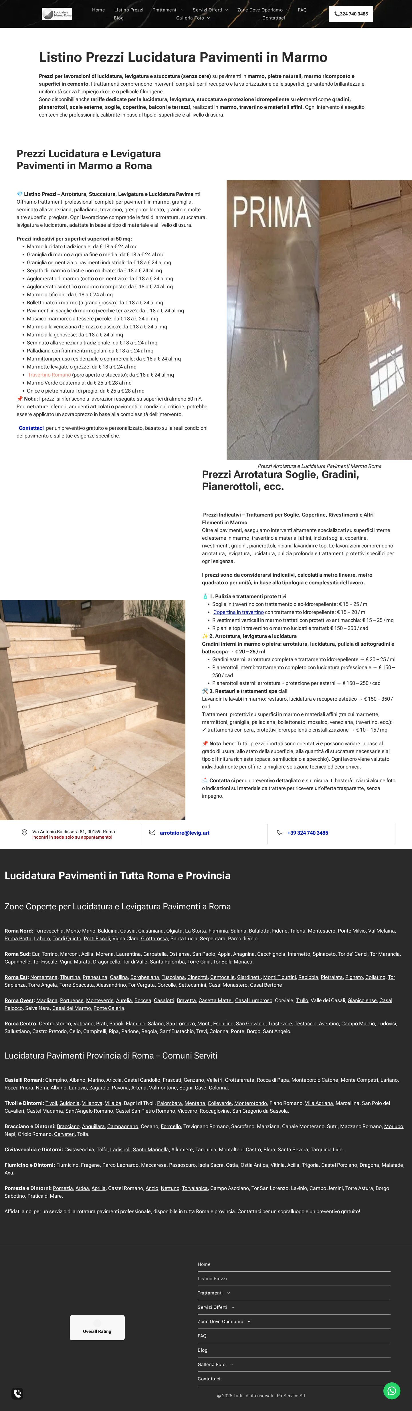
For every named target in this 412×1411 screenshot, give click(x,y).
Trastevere (280, 1023)
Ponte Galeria (109, 1008)
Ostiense (179, 954)
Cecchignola (271, 954)
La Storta (195, 931)
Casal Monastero (228, 985)
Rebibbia (308, 977)
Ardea (82, 1188)
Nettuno (170, 1188)
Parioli (116, 1023)
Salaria (238, 931)
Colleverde (220, 1103)
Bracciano (68, 1126)
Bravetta (186, 1000)
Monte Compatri (359, 1080)
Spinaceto (324, 954)
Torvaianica (195, 1188)
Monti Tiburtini (279, 977)
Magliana (47, 1000)
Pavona (120, 1088)
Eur (35, 954)
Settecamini (192, 985)
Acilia (87, 954)
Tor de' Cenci (352, 954)
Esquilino (223, 1023)
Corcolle (166, 985)
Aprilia (99, 1188)
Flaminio (135, 1023)
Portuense (72, 1000)
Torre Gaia (199, 962)
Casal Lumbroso (253, 1000)
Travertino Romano (49, 375)
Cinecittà (197, 977)
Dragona (369, 1165)
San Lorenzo (180, 1023)
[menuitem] (98, 10)
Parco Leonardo (120, 1165)
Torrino (50, 954)
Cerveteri (64, 1134)
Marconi (69, 954)
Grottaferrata (239, 1080)
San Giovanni (251, 1023)
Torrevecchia (49, 931)
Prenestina (95, 977)
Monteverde (100, 1000)
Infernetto (299, 954)
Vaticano (84, 1023)
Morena (105, 954)
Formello (171, 1126)
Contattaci (31, 428)
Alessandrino (111, 985)
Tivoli (51, 1103)
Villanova (92, 1103)
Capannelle (17, 962)
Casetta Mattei (216, 1000)
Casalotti (164, 1000)
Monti (204, 1023)
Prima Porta (18, 938)
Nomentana (44, 977)
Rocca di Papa (273, 1080)
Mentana (195, 1103)
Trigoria (310, 1165)
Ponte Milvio (352, 931)
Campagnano (122, 1126)
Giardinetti (249, 977)
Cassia (128, 931)
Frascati (172, 1080)
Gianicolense (362, 1000)
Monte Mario (80, 931)
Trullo (302, 1000)
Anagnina (244, 954)
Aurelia (124, 1000)
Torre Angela (42, 985)
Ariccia (114, 1080)
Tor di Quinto (67, 938)
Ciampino (56, 1080)
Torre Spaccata (77, 985)
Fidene (280, 931)
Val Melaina (381, 931)
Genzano (194, 1080)
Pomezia (63, 1188)
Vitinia (278, 1165)
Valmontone (163, 1088)
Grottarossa (154, 938)
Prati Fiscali (97, 938)
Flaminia (218, 931)
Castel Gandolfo (142, 1080)
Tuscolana (173, 977)
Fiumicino (67, 1165)
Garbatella (155, 954)
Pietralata (332, 977)
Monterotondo (250, 1103)
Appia (224, 954)
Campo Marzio (358, 1023)
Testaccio (305, 1023)
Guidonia (70, 1103)
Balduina (108, 931)
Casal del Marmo (71, 1008)
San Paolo (203, 954)
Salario (156, 1023)
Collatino (375, 977)
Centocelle (222, 977)
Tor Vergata (141, 985)
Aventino (329, 1023)
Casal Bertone (266, 985)
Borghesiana (144, 977)
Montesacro (321, 931)
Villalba (113, 1103)
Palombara (169, 1103)
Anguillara (93, 1126)
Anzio (152, 1188)
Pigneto (354, 977)
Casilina (119, 977)
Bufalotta (259, 931)
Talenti (297, 931)
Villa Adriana (319, 1103)
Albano (77, 1080)
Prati (101, 1023)
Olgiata (174, 931)
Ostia (232, 1165)
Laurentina (128, 954)
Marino (96, 1080)
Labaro (42, 938)
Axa (9, 1173)
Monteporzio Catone (315, 1080)
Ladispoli (120, 1149)
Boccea (142, 1000)
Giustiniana (151, 931)
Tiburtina (70, 977)
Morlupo (393, 1126)
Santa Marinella (151, 1149)
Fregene (90, 1165)
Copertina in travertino (238, 612)
